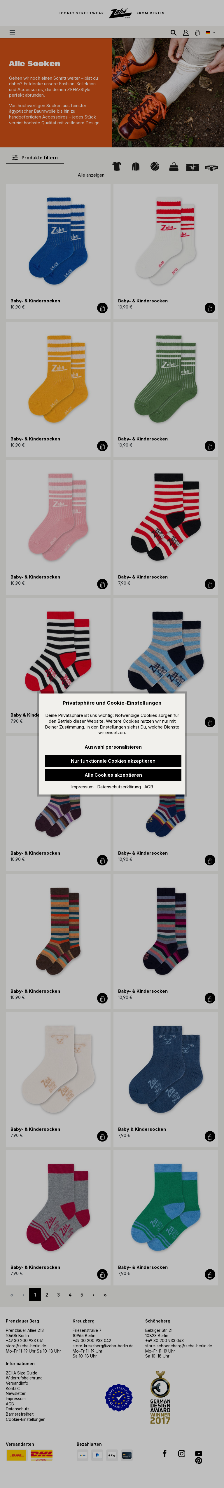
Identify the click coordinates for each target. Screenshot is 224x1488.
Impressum (83, 787)
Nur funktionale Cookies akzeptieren (113, 761)
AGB (148, 787)
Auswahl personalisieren (113, 747)
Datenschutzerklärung (119, 787)
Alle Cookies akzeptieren (113, 775)
